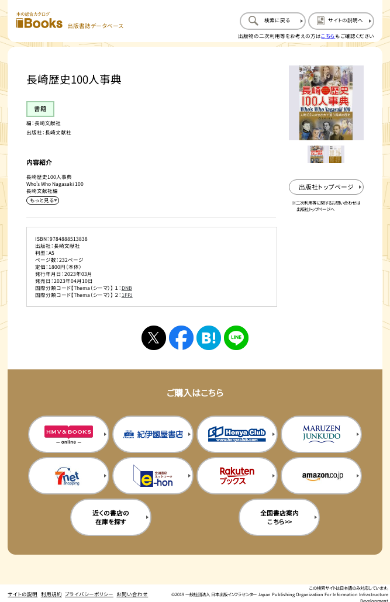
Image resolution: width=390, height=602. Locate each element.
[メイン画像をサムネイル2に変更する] (335, 155)
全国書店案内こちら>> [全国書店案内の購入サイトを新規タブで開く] (279, 517)
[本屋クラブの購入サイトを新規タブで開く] (237, 434)
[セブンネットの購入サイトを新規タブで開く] (68, 475)
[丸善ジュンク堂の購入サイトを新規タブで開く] (321, 434)
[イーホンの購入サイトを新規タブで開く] (153, 475)
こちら (328, 35)
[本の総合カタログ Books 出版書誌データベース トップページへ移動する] (70, 21)
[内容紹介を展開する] (42, 200)
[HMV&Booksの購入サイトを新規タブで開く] (68, 434)
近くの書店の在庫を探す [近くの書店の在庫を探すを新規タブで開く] (110, 517)
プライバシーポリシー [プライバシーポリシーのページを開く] (89, 593)
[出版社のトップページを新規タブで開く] (326, 187)
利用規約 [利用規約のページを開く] (51, 593)
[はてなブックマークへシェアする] (209, 338)
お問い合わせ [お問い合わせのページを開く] (132, 593)
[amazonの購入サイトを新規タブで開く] (321, 475)
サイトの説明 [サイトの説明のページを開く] (22, 593)
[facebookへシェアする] (181, 338)
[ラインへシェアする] (236, 338)
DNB (127, 287)
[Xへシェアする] (154, 338)
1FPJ (127, 294)
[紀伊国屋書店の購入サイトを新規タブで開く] (153, 434)
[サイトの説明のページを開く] (341, 21)
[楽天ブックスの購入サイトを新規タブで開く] (237, 475)
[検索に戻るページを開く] (273, 21)
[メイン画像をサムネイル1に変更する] (317, 155)
